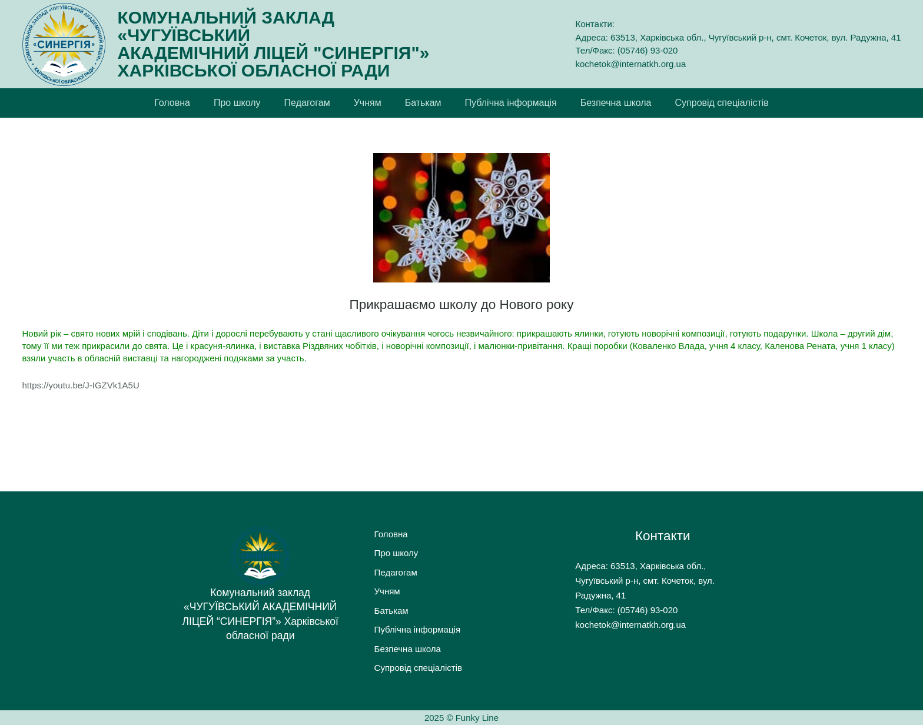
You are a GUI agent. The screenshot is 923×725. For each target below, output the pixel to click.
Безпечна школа (407, 649)
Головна (391, 534)
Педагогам (395, 572)
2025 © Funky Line (461, 718)
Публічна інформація (417, 629)
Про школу (396, 553)
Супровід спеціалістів (418, 668)
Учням (387, 591)
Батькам (391, 611)
